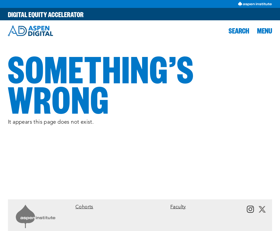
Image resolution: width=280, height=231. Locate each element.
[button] (239, 31)
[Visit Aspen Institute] (255, 4)
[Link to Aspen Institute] (35, 216)
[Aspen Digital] (30, 31)
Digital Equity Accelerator (46, 14)
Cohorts (84, 207)
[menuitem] (120, 207)
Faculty (178, 207)
